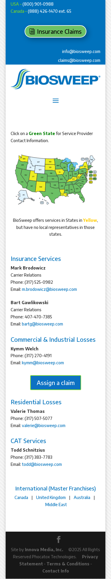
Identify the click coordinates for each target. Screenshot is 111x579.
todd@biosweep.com (42, 464)
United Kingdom (51, 497)
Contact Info (55, 570)
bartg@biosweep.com (42, 323)
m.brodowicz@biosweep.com (49, 289)
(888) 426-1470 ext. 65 (49, 11)
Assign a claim (56, 382)
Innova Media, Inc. (44, 549)
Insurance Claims (59, 31)
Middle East (56, 504)
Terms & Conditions (67, 563)
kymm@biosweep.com (43, 362)
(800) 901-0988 (38, 4)
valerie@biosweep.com (43, 425)
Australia (82, 497)
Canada (21, 497)
